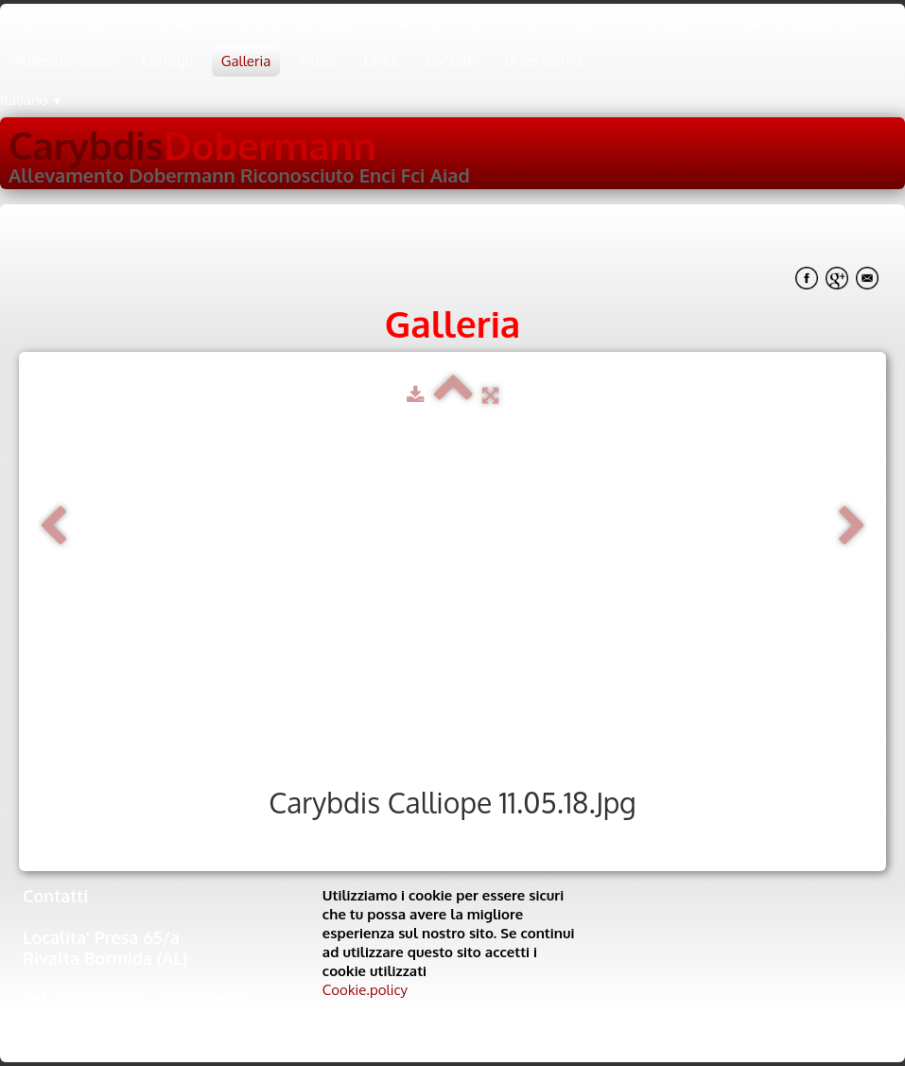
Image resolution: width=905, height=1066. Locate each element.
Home (33, 22)
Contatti (450, 60)
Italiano (31, 100)
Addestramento (63, 60)
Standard (175, 22)
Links (380, 60)
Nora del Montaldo (293, 22)
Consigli (167, 60)
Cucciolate (658, 22)
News (99, 22)
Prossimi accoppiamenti (794, 22)
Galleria (245, 61)
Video (317, 60)
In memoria (560, 22)
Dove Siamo (544, 60)
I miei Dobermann (438, 22)
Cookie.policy (365, 990)
